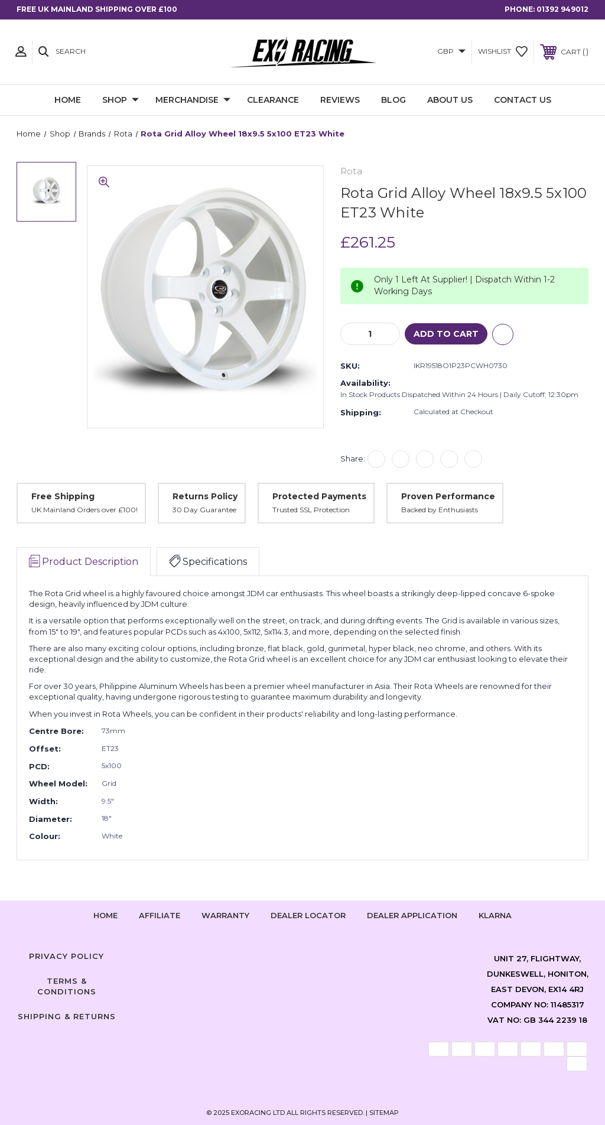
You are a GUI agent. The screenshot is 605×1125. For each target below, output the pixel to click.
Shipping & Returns (67, 1016)
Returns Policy (205, 496)
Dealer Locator (308, 915)
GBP (451, 51)
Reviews (340, 100)
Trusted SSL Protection (311, 509)
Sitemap (384, 1112)
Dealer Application (412, 915)
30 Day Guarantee (204, 509)
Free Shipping (63, 496)
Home (67, 100)
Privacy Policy (66, 956)
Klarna (495, 915)
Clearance (273, 100)
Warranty (225, 915)
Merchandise (192, 100)
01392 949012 (562, 9)
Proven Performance (448, 496)
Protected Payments (319, 496)
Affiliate (159, 915)
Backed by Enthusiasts (439, 509)
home (105, 915)
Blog (393, 100)
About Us (450, 100)
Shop (120, 100)
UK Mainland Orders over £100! (84, 509)
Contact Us (522, 100)
